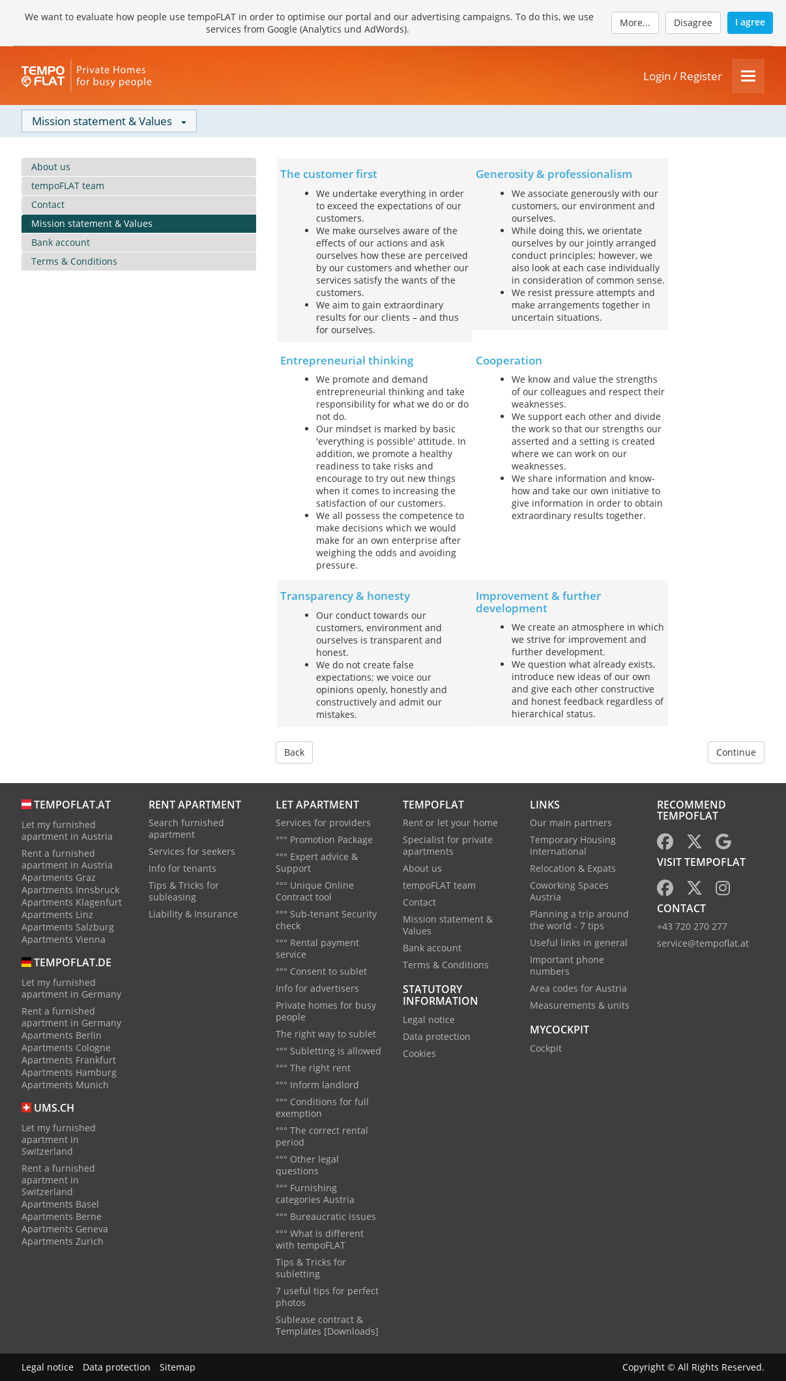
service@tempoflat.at (703, 943)
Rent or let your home (450, 822)
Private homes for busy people (326, 1011)
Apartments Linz (57, 914)
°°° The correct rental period (322, 1136)
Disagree (693, 22)
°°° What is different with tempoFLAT (320, 1239)
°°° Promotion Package (324, 839)
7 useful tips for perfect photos (327, 1296)
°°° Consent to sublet (321, 971)
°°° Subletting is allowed (328, 1051)
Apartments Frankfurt (69, 1060)
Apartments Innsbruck (70, 890)
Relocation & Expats (573, 868)
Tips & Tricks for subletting (311, 1268)
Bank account (60, 242)
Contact (48, 204)
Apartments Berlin (62, 1035)
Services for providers (323, 822)
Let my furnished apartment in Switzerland (59, 1139)
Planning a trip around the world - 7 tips (579, 920)
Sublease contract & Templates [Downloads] (327, 1325)
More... (635, 22)
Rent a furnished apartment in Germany (71, 1017)
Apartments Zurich (63, 1241)
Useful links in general (579, 942)
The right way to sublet (326, 1034)
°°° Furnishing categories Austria (315, 1193)
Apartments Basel (60, 1204)
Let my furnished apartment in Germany (71, 988)
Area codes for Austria (578, 988)
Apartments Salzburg (68, 927)
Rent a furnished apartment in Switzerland (58, 1180)
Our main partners (571, 822)
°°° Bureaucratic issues (326, 1216)
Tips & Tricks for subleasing (184, 891)
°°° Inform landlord (317, 1084)
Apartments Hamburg (69, 1072)
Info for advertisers (317, 988)
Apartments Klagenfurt (72, 902)
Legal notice (429, 1019)
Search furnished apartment (186, 828)
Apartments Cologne (66, 1047)
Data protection (437, 1036)
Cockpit (546, 1048)
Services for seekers (192, 851)
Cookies (419, 1053)
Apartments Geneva (65, 1229)
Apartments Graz (59, 877)
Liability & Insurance (193, 914)
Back (294, 752)
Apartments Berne (62, 1216)
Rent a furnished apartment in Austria (67, 859)
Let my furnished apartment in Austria (67, 830)
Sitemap (178, 1367)
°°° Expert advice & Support (317, 862)
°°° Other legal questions (307, 1165)
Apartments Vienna (64, 939)
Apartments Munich (65, 1084)
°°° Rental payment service (317, 948)
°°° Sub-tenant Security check (326, 920)
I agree (750, 22)
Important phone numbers (567, 965)
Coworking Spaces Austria (569, 891)
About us (50, 166)
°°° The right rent (313, 1068)
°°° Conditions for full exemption (322, 1107)
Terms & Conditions (74, 261)
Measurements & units (580, 1005)
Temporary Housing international (573, 845)
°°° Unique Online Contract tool (315, 891)
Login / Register (682, 75)
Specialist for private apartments (448, 845)
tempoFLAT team (67, 185)
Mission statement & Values (92, 223)
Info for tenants (182, 868)
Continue (736, 752)
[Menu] (748, 76)
